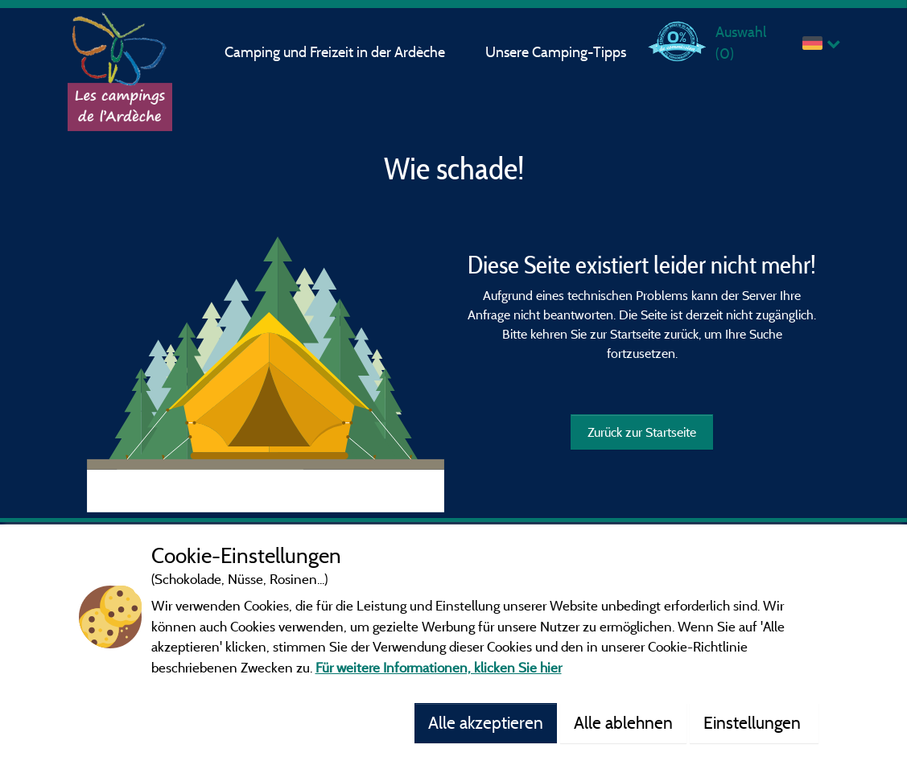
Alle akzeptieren (485, 722)
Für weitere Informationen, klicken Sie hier (438, 667)
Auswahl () (740, 42)
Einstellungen (754, 722)
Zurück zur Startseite (641, 432)
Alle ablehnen (623, 722)
